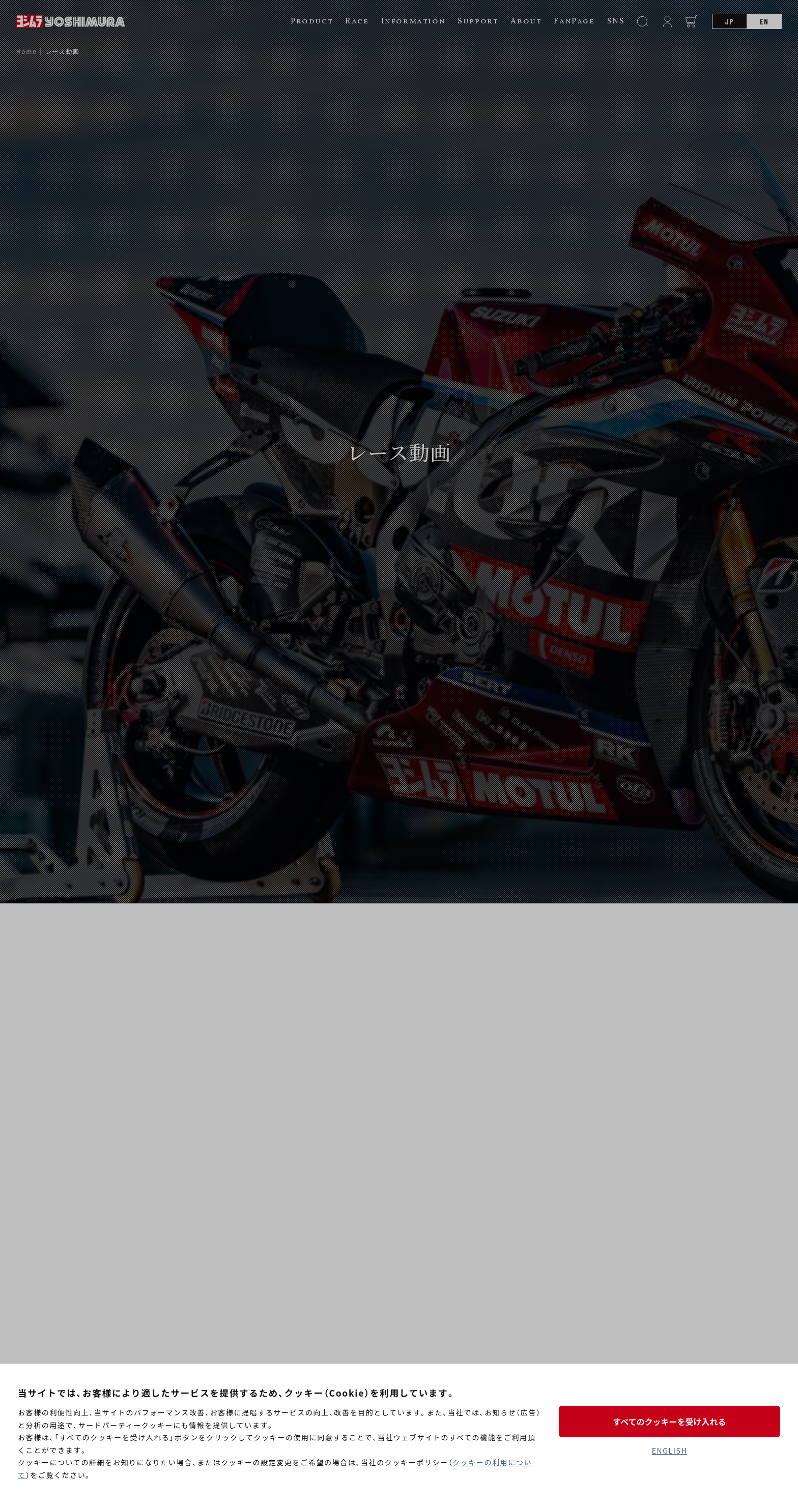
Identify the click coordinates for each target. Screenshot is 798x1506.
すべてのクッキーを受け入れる (669, 1421)
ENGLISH (669, 1450)
